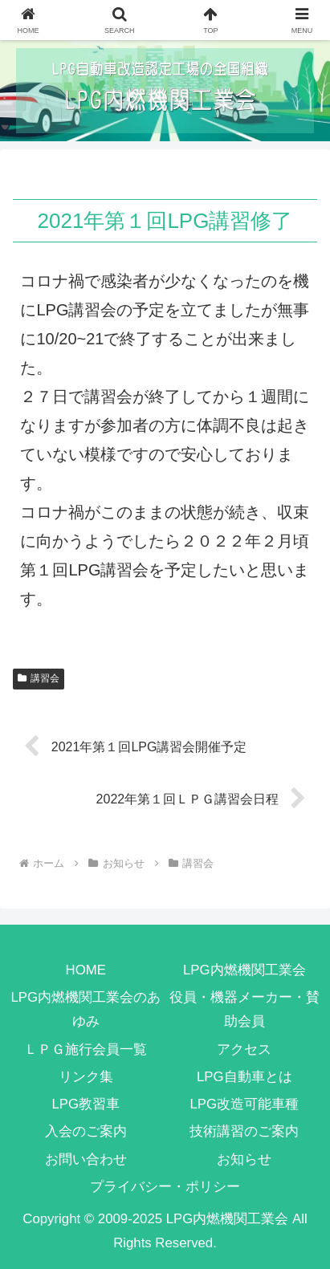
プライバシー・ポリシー (165, 1186)
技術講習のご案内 (244, 1131)
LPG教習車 (85, 1104)
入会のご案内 (86, 1131)
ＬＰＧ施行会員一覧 (85, 1049)
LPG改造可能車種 (244, 1104)
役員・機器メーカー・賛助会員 (244, 1009)
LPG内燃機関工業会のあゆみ (85, 1009)
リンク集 (86, 1076)
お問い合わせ (86, 1159)
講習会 (38, 678)
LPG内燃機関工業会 (244, 970)
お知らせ (244, 1159)
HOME (86, 970)
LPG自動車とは (244, 1076)
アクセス (244, 1049)
